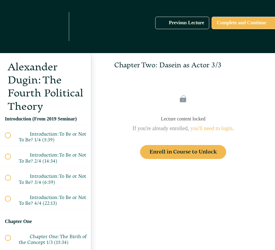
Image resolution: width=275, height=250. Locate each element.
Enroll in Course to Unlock (183, 152)
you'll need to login (211, 128)
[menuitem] (57, 26)
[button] (23, 26)
